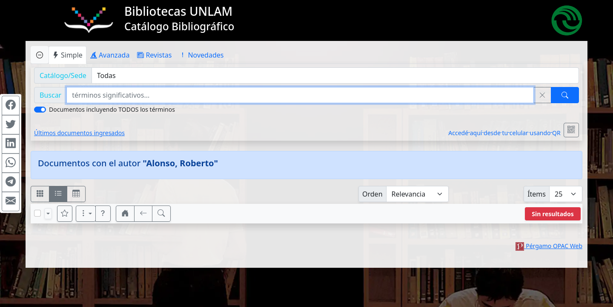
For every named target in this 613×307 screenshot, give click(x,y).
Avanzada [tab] (110, 55)
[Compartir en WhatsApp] (11, 163)
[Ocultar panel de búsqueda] (40, 55)
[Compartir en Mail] (11, 201)
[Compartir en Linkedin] (11, 144)
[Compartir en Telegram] (11, 182)
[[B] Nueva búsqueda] (161, 214)
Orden (372, 194)
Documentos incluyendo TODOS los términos (112, 109)
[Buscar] (565, 95)
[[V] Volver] (143, 214)
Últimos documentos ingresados (79, 133)
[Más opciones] (86, 214)
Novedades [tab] (201, 55)
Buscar (50, 95)
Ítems (536, 194)
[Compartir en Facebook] (11, 106)
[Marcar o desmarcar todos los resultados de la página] (37, 213)
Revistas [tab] (154, 55)
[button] (103, 214)
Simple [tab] (67, 55)
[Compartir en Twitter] (11, 125)
